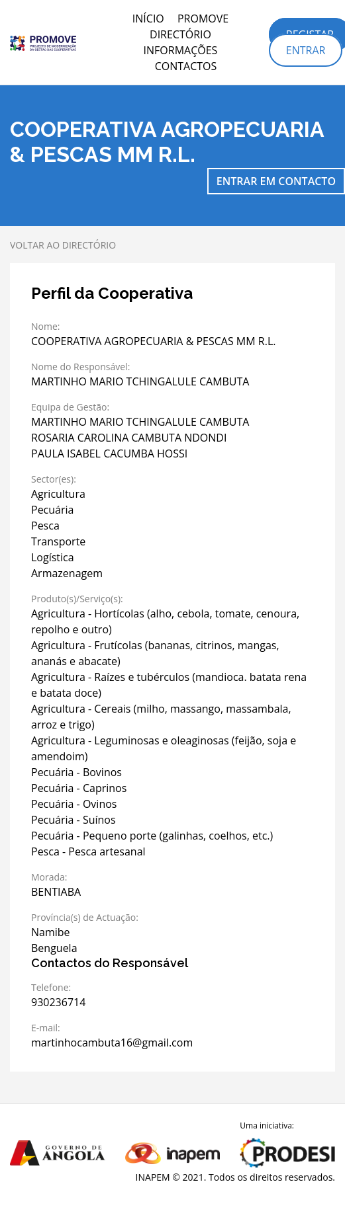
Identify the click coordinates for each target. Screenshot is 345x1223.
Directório (180, 34)
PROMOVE (202, 18)
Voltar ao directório (63, 245)
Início (148, 18)
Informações (181, 50)
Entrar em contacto (276, 181)
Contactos (186, 66)
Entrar (306, 50)
